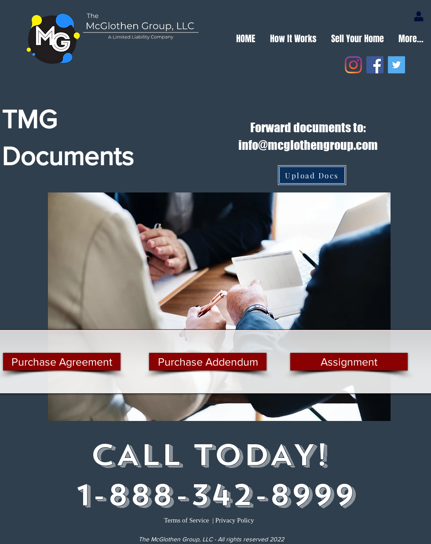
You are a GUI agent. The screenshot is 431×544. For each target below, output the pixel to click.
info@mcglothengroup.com (308, 145)
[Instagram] (353, 64)
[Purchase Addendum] (208, 361)
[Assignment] (349, 361)
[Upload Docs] (312, 175)
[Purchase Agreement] (62, 361)
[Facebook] (375, 64)
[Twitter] (396, 64)
